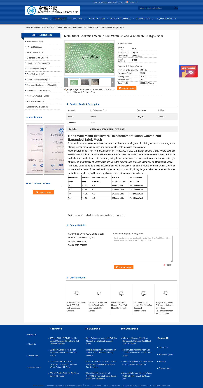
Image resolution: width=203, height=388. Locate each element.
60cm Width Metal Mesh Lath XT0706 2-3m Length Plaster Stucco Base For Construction (101, 376)
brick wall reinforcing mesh (98, 215)
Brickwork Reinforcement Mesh (40, 85)
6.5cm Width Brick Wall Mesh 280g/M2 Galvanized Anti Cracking (76, 306)
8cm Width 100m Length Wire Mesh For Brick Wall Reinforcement (142, 306)
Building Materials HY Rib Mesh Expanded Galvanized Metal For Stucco (63, 353)
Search (176, 8)
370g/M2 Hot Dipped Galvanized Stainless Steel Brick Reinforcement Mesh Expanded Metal (164, 308)
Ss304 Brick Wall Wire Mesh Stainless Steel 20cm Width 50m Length (98, 306)
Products (60, 18)
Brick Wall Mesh (49, 27)
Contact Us (143, 18)
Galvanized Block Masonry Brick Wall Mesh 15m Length (119, 305)
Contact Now (128, 88)
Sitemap (162, 361)
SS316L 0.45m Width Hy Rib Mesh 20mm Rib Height (64, 374)
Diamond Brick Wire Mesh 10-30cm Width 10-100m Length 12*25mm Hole (137, 376)
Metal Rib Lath (33, 52)
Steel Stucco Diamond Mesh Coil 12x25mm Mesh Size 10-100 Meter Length (137, 353)
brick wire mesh (79, 215)
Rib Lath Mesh (33, 41)
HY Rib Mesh (32, 47)
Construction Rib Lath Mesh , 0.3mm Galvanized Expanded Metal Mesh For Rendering (101, 364)
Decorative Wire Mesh (36, 107)
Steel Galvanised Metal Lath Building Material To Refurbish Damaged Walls (101, 341)
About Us (76, 18)
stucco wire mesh (118, 215)
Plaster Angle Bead (35, 69)
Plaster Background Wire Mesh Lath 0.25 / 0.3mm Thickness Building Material (101, 353)
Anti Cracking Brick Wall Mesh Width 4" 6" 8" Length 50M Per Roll (137, 362)
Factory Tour (96, 18)
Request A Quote (166, 18)
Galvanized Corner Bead (37, 90)
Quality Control (120, 18)
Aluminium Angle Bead (36, 96)
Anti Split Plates (33, 101)
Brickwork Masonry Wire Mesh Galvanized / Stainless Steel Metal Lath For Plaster (136, 341)
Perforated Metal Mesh (36, 80)
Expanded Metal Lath (35, 58)
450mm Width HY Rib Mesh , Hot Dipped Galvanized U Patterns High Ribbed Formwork (64, 341)
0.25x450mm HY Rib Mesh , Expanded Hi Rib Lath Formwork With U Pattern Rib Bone (63, 364)
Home (45, 18)
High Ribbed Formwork (36, 63)
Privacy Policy (38, 385)
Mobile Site (164, 368)
